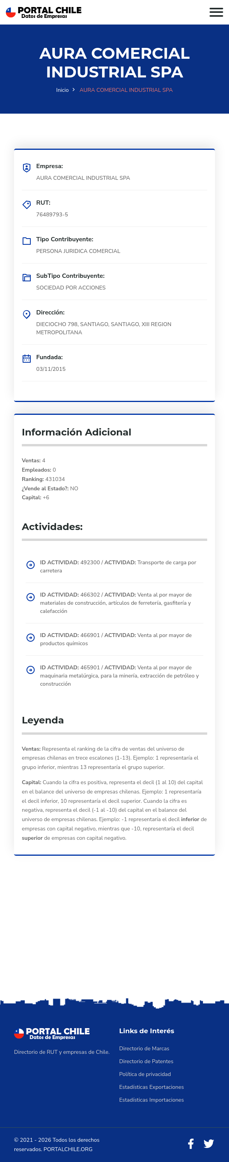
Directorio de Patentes (146, 1061)
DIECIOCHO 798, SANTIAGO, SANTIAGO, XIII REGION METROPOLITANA (103, 328)
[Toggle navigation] (216, 12)
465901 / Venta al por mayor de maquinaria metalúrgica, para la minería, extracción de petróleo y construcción (119, 676)
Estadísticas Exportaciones (151, 1087)
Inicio (62, 90)
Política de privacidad (145, 1074)
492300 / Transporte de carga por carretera (118, 566)
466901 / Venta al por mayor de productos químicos (116, 639)
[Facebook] (191, 1144)
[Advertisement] (114, 937)
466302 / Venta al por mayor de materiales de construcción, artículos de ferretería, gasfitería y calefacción (116, 603)
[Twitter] (209, 1144)
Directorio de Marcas (144, 1048)
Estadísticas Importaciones (151, 1100)
